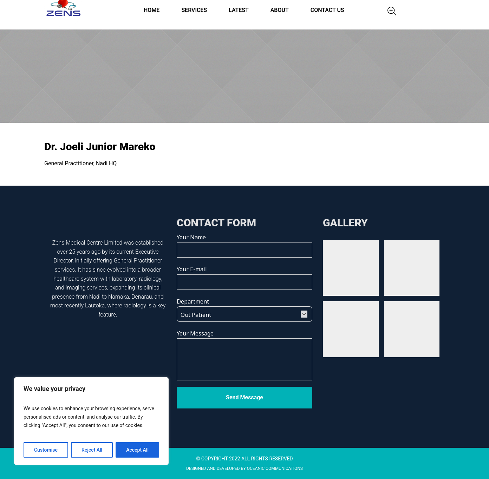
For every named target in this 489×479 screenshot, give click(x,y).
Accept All (137, 450)
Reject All (92, 450)
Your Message (244, 356)
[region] (91, 421)
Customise (46, 450)
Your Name (244, 243)
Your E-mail (244, 275)
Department (244, 308)
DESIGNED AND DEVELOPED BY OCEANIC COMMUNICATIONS (244, 468)
